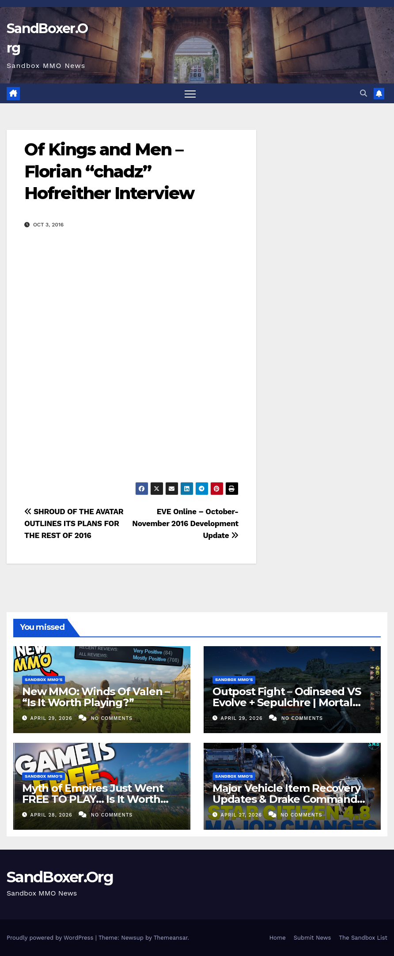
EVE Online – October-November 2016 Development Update (185, 523)
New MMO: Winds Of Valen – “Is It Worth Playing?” (96, 697)
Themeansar (171, 937)
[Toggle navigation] (190, 94)
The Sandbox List (363, 937)
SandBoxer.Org (60, 877)
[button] (363, 93)
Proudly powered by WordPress (51, 937)
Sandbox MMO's (43, 679)
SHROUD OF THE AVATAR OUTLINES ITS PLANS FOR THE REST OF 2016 (73, 523)
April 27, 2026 (242, 815)
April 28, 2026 (52, 815)
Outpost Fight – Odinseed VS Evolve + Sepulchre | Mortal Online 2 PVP (286, 702)
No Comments (112, 718)
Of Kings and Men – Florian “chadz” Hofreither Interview (109, 171)
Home (277, 937)
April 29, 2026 (52, 718)
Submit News (312, 937)
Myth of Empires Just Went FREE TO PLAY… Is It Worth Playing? (92, 799)
